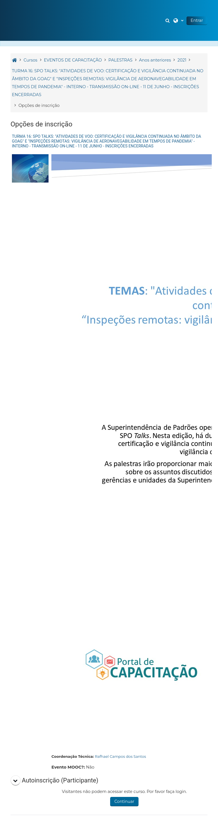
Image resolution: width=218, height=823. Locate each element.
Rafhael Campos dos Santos (120, 756)
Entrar (197, 20)
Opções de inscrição (39, 105)
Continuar (124, 801)
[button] (168, 20)
